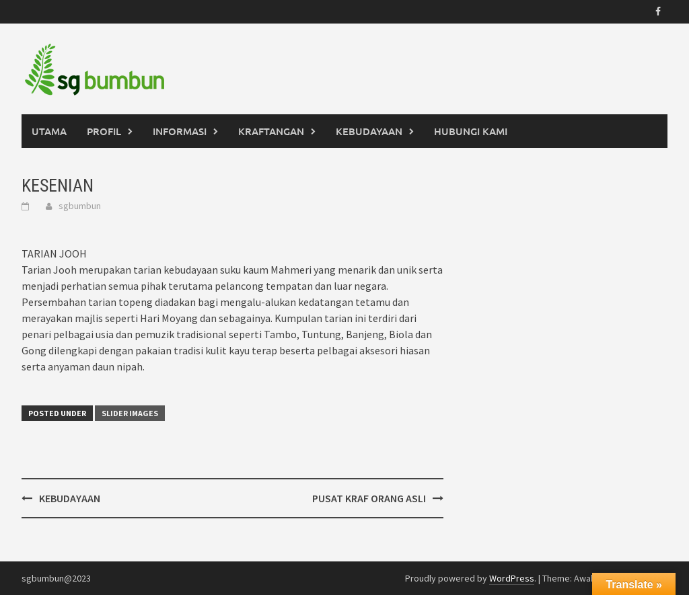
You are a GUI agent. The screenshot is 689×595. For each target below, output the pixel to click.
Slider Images (130, 413)
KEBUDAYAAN (369, 131)
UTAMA (49, 131)
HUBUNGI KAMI (470, 131)
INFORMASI (180, 131)
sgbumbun (80, 206)
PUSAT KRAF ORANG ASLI (369, 498)
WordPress (511, 578)
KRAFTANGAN (271, 131)
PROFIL (104, 131)
